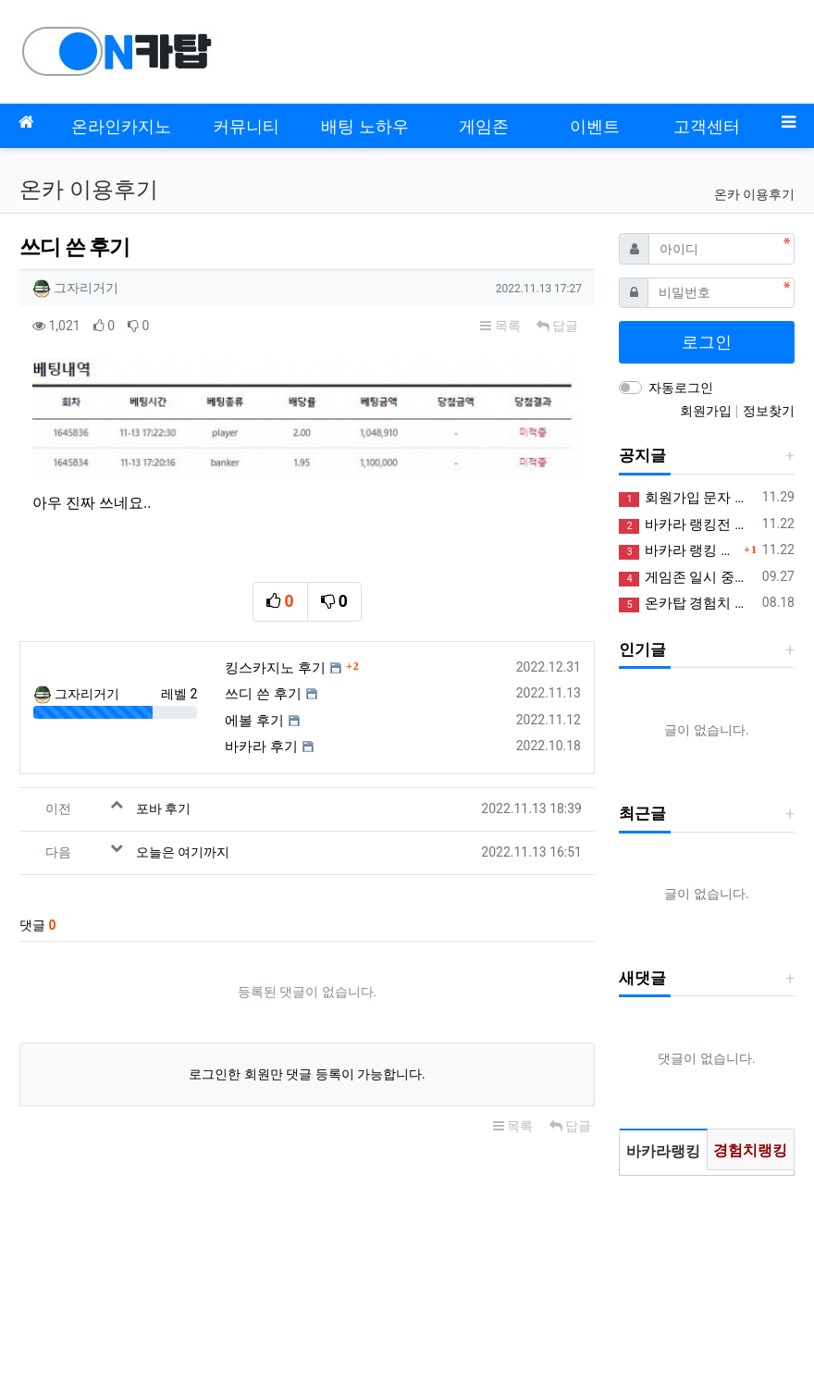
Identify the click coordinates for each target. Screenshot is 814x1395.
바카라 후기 (261, 746)
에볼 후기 (254, 720)
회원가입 (707, 410)
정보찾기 (769, 410)
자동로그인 (680, 387)
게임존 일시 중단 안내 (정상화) (687, 577)
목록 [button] (500, 325)
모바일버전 (51, 1261)
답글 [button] (557, 325)
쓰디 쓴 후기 (263, 693)
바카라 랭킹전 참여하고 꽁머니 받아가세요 (687, 525)
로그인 (707, 342)
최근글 (642, 813)
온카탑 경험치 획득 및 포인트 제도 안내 (687, 603)
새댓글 (642, 978)
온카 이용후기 (754, 194)
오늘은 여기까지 (182, 852)
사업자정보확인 (97, 1340)
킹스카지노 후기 (275, 668)
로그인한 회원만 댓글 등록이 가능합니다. (307, 1074)
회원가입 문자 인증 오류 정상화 (687, 498)
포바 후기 (163, 808)
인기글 (642, 649)
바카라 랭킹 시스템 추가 (679, 551)
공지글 (642, 455)
